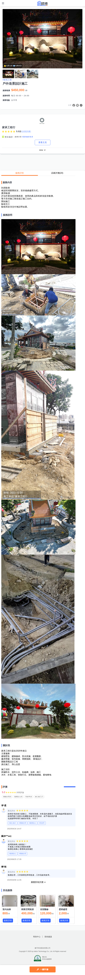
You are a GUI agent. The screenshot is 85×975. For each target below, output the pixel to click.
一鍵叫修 (44, 969)
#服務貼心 (32, 826)
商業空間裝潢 (27, 913)
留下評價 (69, 789)
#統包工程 (7, 80)
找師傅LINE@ (46, 946)
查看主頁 (42, 142)
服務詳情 (19, 174)
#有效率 (42, 826)
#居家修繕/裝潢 (27, 137)
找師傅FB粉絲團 (39, 946)
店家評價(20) (57, 174)
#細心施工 (12, 826)
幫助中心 (36, 940)
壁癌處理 (63, 913)
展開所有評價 (37, 886)
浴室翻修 (44, 913)
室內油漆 (6, 913)
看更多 (41, 150)
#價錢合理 (22, 826)
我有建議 (48, 940)
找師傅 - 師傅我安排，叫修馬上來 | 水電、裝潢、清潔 (42, 3)
